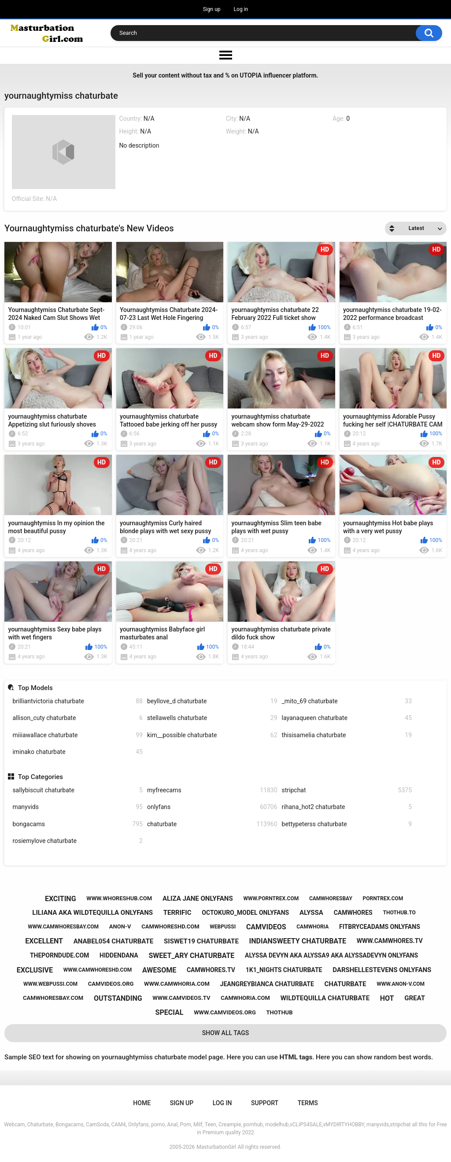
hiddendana (119, 955)
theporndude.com (59, 955)
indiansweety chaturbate (297, 941)
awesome (159, 970)
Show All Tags (225, 1032)
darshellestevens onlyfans (382, 970)
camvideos (266, 927)
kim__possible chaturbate (212, 735)
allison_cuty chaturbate (77, 718)
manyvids (77, 807)
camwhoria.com (245, 998)
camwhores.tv (211, 969)
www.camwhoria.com (177, 983)
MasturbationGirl (216, 1147)
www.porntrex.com (271, 898)
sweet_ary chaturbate (191, 955)
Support (264, 1102)
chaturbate (212, 824)
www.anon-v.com (401, 984)
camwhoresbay (330, 898)
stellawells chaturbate (212, 718)
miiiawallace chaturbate (77, 735)
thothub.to (399, 913)
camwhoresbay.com (53, 998)
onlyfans (212, 807)
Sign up (212, 9)
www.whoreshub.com (119, 898)
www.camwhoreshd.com (97, 970)
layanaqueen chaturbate (347, 718)
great (414, 998)
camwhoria (312, 927)
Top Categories (40, 777)
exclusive (35, 970)
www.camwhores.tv (390, 940)
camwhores (353, 912)
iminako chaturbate (77, 752)
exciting (60, 899)
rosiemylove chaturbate (77, 841)
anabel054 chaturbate (114, 941)
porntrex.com (383, 898)
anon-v (120, 926)
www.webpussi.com (50, 984)
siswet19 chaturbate (201, 941)
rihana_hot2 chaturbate (347, 807)
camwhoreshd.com (170, 926)
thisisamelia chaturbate (347, 735)
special (169, 1012)
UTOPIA (251, 75)
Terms (308, 1102)
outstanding (118, 998)
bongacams (77, 824)
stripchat (347, 790)
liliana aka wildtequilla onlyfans (92, 913)
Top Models (35, 688)
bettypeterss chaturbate (347, 824)
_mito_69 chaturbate (347, 701)
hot (387, 998)
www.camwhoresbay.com (63, 927)
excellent (44, 941)
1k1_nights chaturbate (284, 969)
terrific (177, 913)
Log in (241, 9)
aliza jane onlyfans (198, 898)
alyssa (311, 913)
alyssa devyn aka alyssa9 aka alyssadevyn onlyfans (331, 955)
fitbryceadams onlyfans (379, 926)
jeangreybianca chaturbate (267, 984)
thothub (279, 1012)
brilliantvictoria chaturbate (77, 701)
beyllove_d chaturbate (212, 701)
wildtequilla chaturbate (325, 998)
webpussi (223, 927)
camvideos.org (111, 983)
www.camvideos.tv (181, 998)
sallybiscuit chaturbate (77, 790)
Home (142, 1102)
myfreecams (212, 790)
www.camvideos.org (225, 1012)
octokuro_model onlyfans (245, 912)
